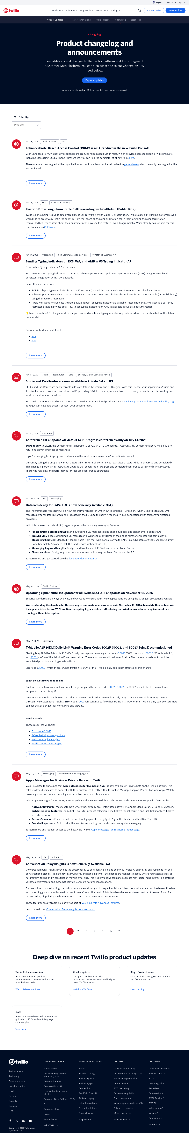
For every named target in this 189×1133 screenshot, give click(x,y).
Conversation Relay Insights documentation (70, 909)
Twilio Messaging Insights (46, 739)
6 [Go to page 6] (111, 931)
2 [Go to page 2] (78, 931)
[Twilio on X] (18, 1120)
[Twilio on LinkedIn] (24, 1120)
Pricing (115, 10)
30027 (34, 657)
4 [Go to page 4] (94, 931)
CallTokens (50, 227)
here (131, 158)
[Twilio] (11, 10)
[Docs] (37, 1021)
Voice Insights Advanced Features (100, 903)
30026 (149, 653)
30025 (121, 653)
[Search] (140, 10)
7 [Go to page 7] (119, 931)
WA (34, 340)
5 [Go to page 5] (102, 931)
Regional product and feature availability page (149, 401)
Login (182, 2)
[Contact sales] (154, 10)
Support (171, 2)
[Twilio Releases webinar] (37, 981)
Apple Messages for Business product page (115, 829)
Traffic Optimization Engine (47, 743)
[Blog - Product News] (152, 981)
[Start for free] (176, 10)
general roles (131, 164)
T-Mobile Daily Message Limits (48, 735)
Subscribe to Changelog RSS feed (77, 90)
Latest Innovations (81, 20)
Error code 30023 (41, 731)
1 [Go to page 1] (70, 931)
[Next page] (127, 931)
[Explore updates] (94, 80)
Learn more (35, 183)
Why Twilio (86, 10)
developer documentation (82, 558)
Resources (102, 10)
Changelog (120, 20)
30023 (41, 667)
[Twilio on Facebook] (11, 1120)
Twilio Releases (102, 20)
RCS (34, 336)
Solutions (71, 10)
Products (57, 10)
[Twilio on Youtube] (31, 1121)
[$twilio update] (94, 981)
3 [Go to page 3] (86, 931)
